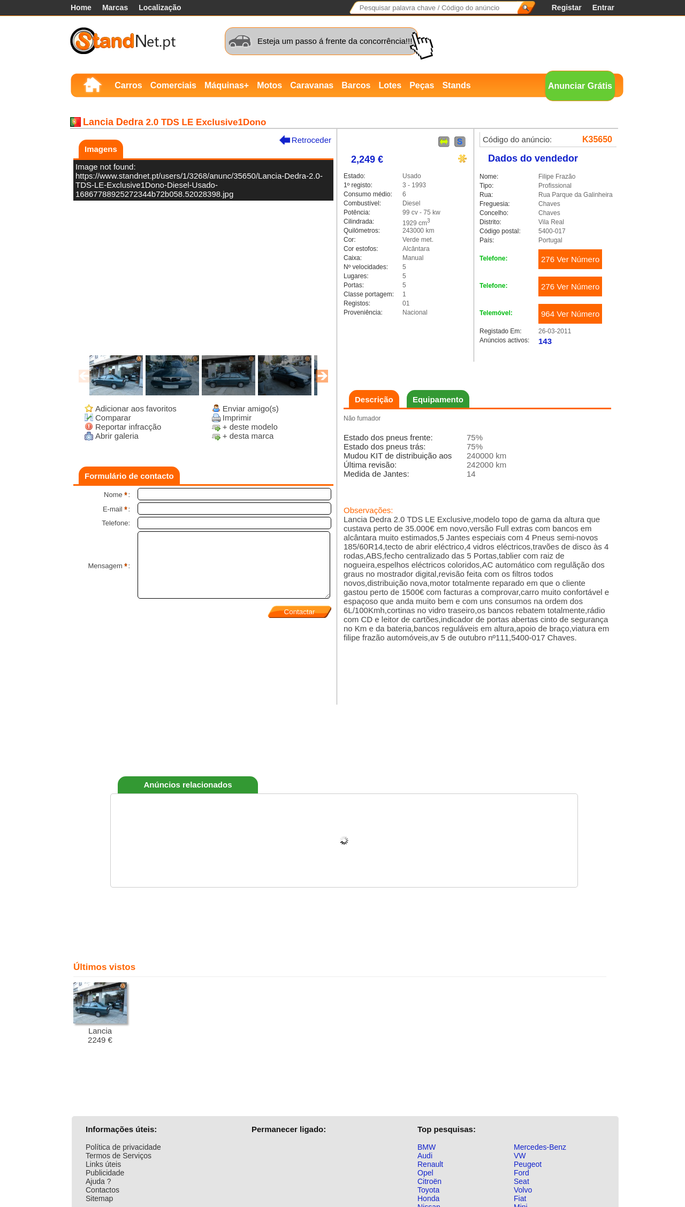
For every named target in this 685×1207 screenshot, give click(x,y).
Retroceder (311, 139)
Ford (521, 1172)
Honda (428, 1198)
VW (520, 1155)
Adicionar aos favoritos (136, 408)
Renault (430, 1164)
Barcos (355, 85)
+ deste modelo (250, 426)
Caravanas (311, 85)
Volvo (523, 1190)
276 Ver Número (570, 259)
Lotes (389, 85)
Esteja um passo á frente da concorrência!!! (334, 40)
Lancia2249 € (100, 1013)
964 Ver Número (570, 313)
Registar (567, 7)
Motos (269, 85)
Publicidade (105, 1172)
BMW (426, 1147)
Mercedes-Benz (540, 1147)
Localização (160, 7)
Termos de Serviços (118, 1155)
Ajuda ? (98, 1181)
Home (81, 7)
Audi (424, 1155)
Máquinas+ (226, 85)
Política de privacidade (123, 1147)
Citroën (429, 1181)
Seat (521, 1181)
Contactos (102, 1190)
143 (545, 341)
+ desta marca (248, 435)
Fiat (520, 1198)
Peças (421, 85)
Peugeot (528, 1164)
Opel (425, 1172)
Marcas (115, 7)
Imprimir (237, 417)
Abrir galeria (117, 435)
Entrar (603, 7)
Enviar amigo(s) (251, 408)
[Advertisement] (344, 738)
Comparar (113, 417)
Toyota (428, 1190)
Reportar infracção (128, 426)
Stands (456, 85)
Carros (128, 85)
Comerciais (173, 85)
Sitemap (99, 1198)
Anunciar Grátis (580, 85)
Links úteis (103, 1164)
